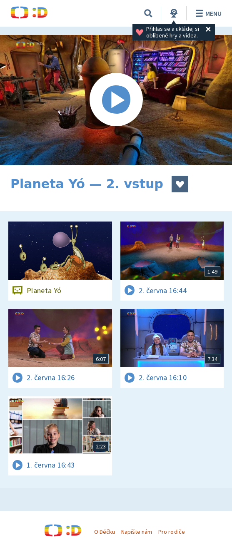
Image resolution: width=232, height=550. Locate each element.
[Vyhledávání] (148, 13)
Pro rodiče (171, 531)
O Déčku (104, 531)
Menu (207, 13)
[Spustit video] (116, 100)
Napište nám (136, 531)
